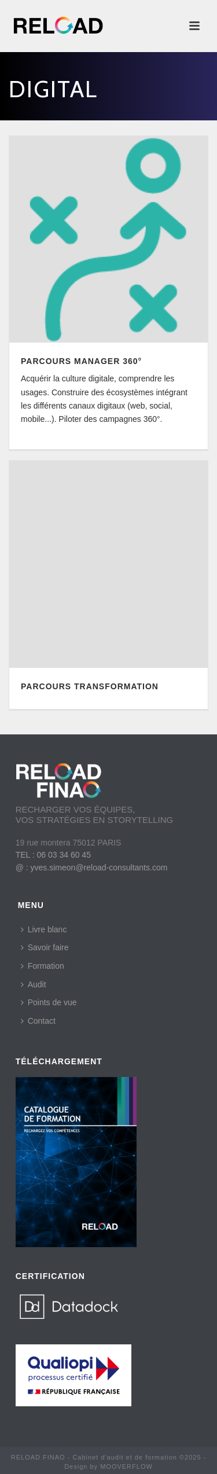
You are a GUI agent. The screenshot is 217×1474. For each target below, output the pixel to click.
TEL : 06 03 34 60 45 (53, 854)
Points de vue (49, 1002)
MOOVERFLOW (126, 1466)
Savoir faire (45, 947)
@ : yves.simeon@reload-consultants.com (92, 867)
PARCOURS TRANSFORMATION (90, 686)
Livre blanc (44, 929)
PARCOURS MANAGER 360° (81, 361)
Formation (42, 966)
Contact (38, 1020)
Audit (33, 984)
